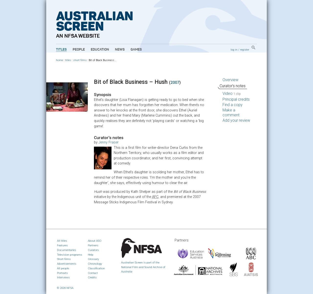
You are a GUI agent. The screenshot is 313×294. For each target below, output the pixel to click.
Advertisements (66, 263)
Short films (64, 259)
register (244, 49)
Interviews (63, 277)
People (79, 49)
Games (136, 49)
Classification (96, 268)
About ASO (94, 240)
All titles (62, 240)
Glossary (93, 259)
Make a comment (231, 112)
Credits (92, 277)
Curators (93, 250)
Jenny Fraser (109, 142)
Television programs (69, 254)
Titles (61, 49)
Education (100, 49)
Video (232, 93)
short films (80, 60)
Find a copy (233, 104)
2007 (174, 82)
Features (62, 245)
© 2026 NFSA (65, 288)
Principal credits (236, 99)
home (59, 60)
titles (68, 60)
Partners (93, 245)
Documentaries (66, 250)
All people (63, 268)
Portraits (62, 273)
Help (90, 254)
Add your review (236, 120)
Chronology (95, 263)
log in (234, 49)
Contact (93, 273)
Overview (230, 79)
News (120, 49)
